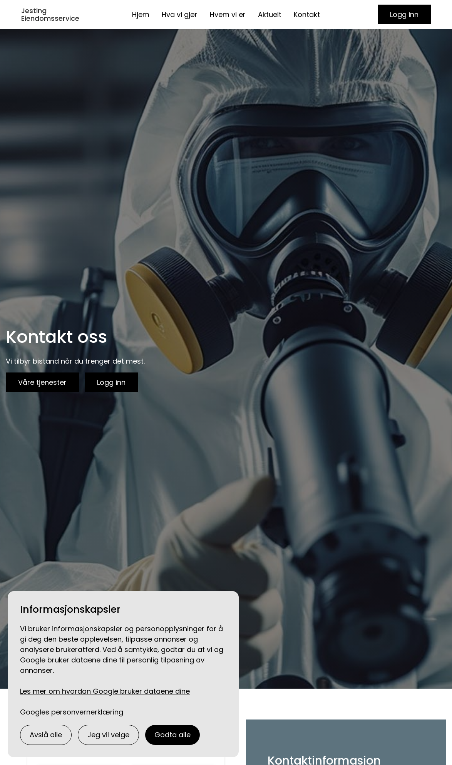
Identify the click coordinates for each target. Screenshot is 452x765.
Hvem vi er (228, 14)
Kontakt (307, 14)
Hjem (140, 14)
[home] (55, 14)
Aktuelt (269, 14)
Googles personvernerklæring (71, 712)
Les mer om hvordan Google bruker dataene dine (105, 691)
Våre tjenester (42, 382)
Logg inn (404, 14)
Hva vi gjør (180, 14)
